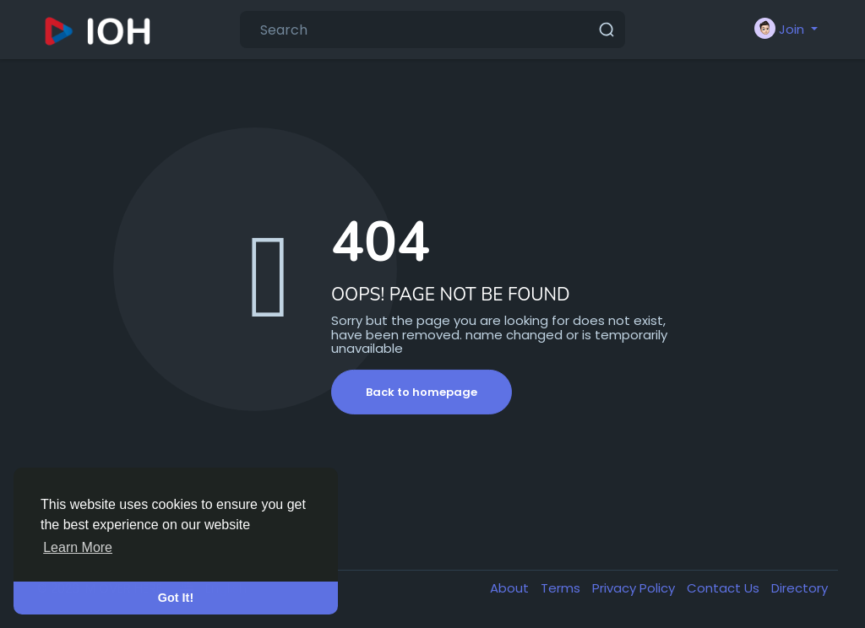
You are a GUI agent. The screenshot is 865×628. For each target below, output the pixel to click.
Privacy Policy (635, 588)
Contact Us (725, 588)
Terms (562, 588)
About (511, 588)
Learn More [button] (77, 547)
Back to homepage (421, 392)
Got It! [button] (175, 597)
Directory (799, 588)
